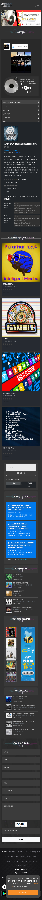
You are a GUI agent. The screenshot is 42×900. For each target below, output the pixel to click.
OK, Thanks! (23, 892)
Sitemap (8, 861)
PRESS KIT (32, 861)
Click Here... (24, 559)
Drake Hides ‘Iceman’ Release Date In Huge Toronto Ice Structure (18, 526)
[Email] (21, 760)
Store (7, 857)
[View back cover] (11, 133)
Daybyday (17, 152)
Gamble (5, 339)
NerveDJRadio (35, 852)
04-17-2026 (18, 551)
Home (4, 852)
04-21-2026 (18, 532)
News (22, 857)
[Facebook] (4, 886)
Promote (14, 857)
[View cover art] (6, 46)
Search (21, 473)
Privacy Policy (32, 857)
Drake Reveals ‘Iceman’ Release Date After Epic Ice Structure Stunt (19, 507)
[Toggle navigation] (38, 5)
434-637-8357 (22, 873)
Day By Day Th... (8, 448)
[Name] (21, 752)
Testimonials (21, 865)
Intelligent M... (8, 284)
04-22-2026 (18, 513)
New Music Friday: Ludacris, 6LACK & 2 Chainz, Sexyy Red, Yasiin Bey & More (21, 545)
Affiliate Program (20, 861)
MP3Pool (12, 852)
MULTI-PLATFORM (9, 393)
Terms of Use (22, 852)
